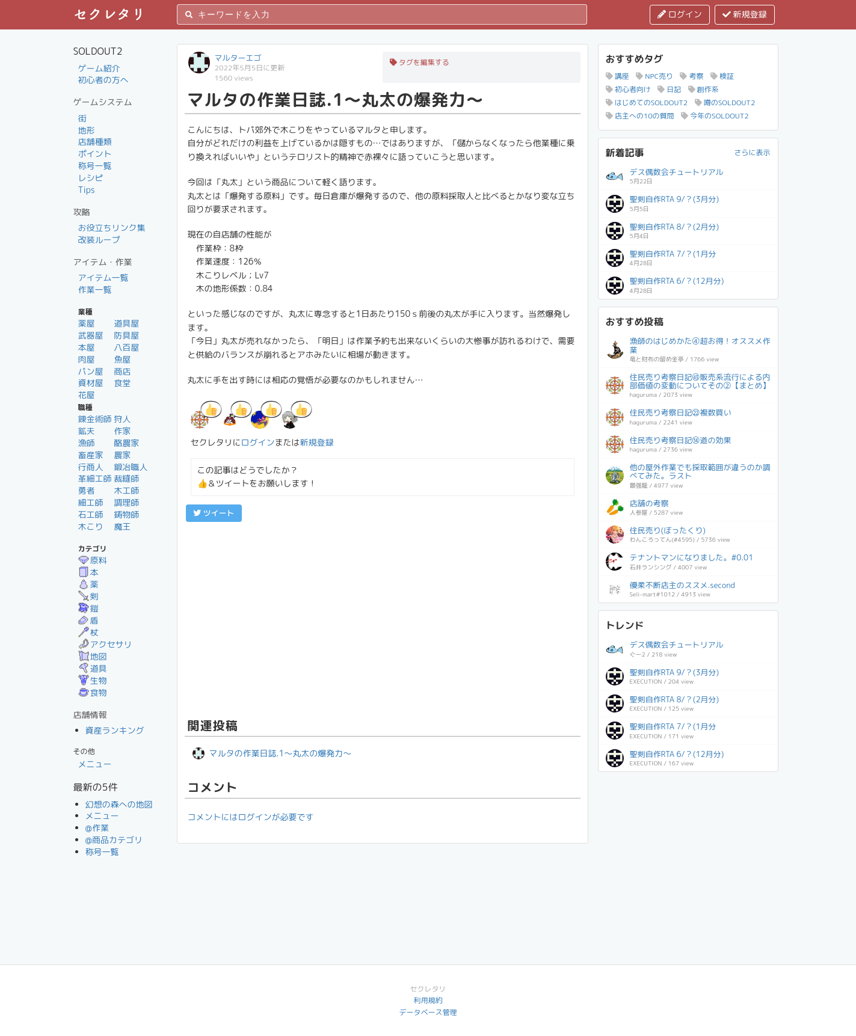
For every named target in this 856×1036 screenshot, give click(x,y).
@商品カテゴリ (114, 839)
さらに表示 (752, 152)
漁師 (86, 443)
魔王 (122, 526)
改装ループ (99, 239)
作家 (122, 431)
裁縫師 (126, 478)
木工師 (126, 490)
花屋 (86, 394)
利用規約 (427, 1000)
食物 (92, 692)
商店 (122, 371)
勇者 (86, 490)
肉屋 (86, 359)
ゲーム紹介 (99, 68)
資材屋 (90, 382)
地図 (92, 656)
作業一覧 (95, 289)
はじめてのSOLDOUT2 (647, 102)
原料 (92, 560)
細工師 (90, 502)
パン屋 (90, 371)
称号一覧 (95, 165)
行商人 (90, 467)
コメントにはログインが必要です (251, 817)
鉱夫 (86, 431)
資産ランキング (114, 730)
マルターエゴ (238, 57)
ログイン (679, 14)
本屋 (86, 347)
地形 (86, 130)
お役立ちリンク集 (112, 227)
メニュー (95, 764)
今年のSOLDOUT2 (715, 116)
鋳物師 (126, 514)
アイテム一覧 (103, 277)
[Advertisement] (382, 618)
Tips (86, 189)
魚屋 (122, 359)
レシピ (90, 177)
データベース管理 (428, 1012)
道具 (92, 668)
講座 (617, 76)
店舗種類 (95, 141)
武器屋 (90, 335)
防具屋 (126, 335)
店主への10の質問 (640, 116)
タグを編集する (419, 62)
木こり (90, 526)
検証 (722, 76)
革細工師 (95, 478)
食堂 (122, 382)
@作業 (97, 827)
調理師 (126, 502)
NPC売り (654, 76)
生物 (92, 680)
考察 (691, 76)
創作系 (703, 89)
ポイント (95, 153)
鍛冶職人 (130, 467)
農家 (122, 455)
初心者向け (628, 89)
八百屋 (126, 347)
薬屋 (86, 323)
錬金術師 (95, 419)
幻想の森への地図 (119, 804)
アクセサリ (105, 644)
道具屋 (126, 323)
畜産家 (90, 455)
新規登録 (744, 14)
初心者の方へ (103, 79)
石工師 (90, 514)
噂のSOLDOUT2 (725, 102)
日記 (669, 89)
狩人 (122, 419)
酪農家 (126, 443)
